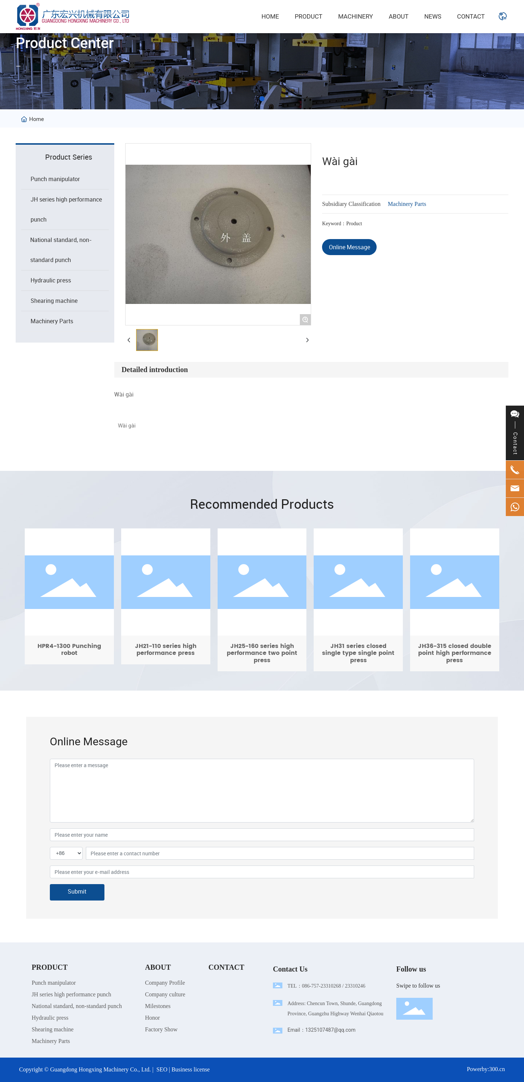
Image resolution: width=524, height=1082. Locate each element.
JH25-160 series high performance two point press (262, 599)
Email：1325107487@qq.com (321, 1030)
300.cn (497, 1069)
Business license (190, 1069)
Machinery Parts (407, 204)
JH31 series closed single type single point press (358, 599)
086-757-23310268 (321, 986)
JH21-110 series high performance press (165, 599)
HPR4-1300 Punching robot (69, 599)
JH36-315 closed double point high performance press (454, 599)
